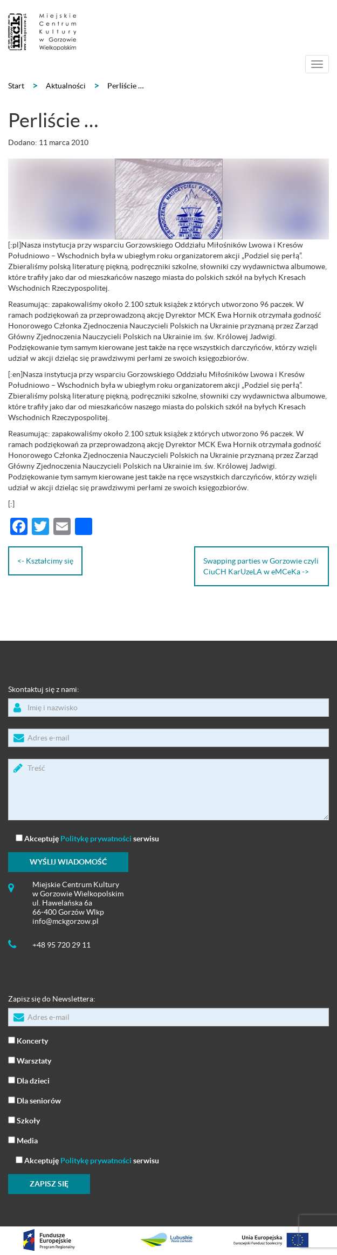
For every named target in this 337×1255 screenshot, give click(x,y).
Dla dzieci (29, 1079)
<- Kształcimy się (45, 561)
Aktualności (66, 85)
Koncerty (28, 1040)
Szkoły (24, 1119)
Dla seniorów (34, 1099)
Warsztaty (29, 1060)
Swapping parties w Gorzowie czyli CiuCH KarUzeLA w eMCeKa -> (261, 566)
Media (23, 1139)
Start (16, 85)
